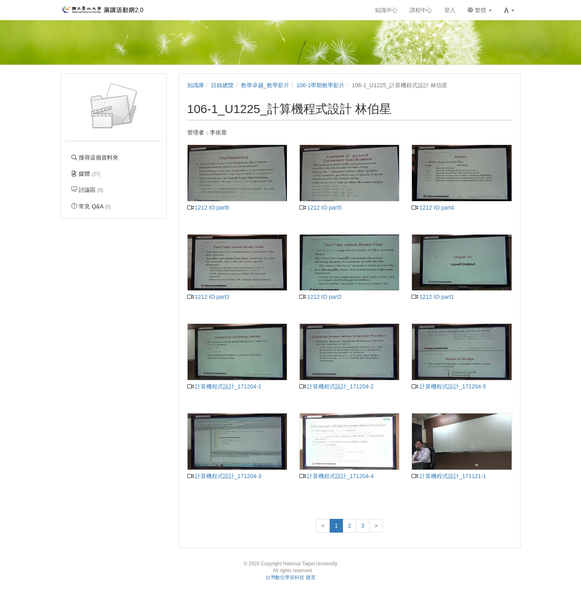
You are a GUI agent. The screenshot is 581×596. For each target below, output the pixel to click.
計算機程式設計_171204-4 (336, 476)
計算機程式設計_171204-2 (336, 386)
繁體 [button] (480, 10)
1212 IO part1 (433, 297)
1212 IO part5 (320, 207)
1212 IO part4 (433, 207)
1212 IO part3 (208, 297)
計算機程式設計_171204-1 (224, 386)
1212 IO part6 (208, 207)
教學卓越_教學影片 (265, 85)
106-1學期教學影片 (321, 85)
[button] (509, 10)
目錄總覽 (222, 85)
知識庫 (195, 85)
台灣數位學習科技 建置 (290, 577)
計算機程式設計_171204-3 (224, 476)
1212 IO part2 (320, 297)
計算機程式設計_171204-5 (449, 386)
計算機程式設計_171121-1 (449, 476)
